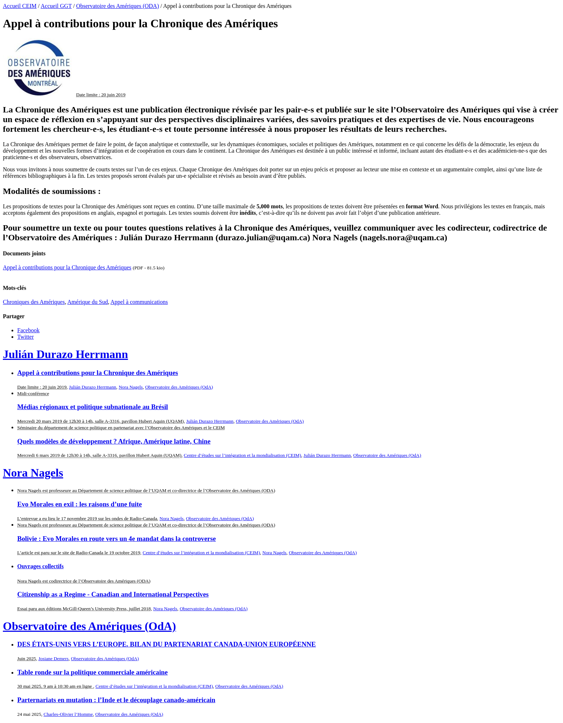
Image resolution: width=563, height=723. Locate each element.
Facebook (28, 330)
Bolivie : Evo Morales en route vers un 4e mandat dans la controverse (116, 538)
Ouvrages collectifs (40, 566)
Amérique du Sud (88, 302)
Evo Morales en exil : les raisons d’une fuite (79, 504)
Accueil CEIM (20, 6)
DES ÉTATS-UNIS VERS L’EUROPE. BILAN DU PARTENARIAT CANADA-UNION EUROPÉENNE (166, 644)
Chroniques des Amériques (34, 302)
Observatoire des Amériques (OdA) (179, 387)
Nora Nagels (130, 387)
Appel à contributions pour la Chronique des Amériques (67, 267)
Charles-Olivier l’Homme (68, 714)
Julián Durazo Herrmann (65, 354)
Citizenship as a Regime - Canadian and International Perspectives (113, 594)
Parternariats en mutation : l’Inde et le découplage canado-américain (116, 700)
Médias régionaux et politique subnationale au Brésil (92, 407)
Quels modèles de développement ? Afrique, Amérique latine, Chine (113, 441)
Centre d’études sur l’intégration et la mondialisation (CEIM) (242, 455)
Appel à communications (139, 302)
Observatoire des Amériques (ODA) (117, 6)
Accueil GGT (56, 6)
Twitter (25, 337)
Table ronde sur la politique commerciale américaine (92, 672)
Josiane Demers (53, 658)
